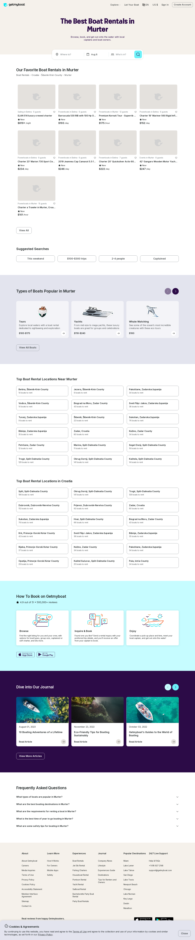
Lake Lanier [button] (128, 865)
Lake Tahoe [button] (128, 870)
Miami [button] (126, 861)
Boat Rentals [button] (78, 861)
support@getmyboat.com (160, 870)
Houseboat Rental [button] (81, 875)
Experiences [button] (79, 853)
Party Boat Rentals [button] (81, 901)
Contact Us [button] (26, 906)
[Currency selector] (155, 5)
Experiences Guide (106, 870)
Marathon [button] (127, 908)
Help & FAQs (154, 861)
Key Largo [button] (128, 899)
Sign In (165, 4)
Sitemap (25, 901)
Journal (102, 853)
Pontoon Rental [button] (79, 880)
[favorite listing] (54, 112)
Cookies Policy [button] (28, 884)
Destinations (103, 875)
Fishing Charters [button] (80, 870)
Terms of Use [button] (80, 931)
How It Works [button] (53, 861)
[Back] (168, 291)
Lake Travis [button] (128, 880)
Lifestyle (101, 865)
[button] (131, 4)
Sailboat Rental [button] (79, 889)
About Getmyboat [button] (29, 861)
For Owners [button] (52, 865)
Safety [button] (50, 875)
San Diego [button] (128, 875)
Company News (105, 861)
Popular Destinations (134, 853)
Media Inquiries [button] (28, 870)
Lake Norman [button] (129, 894)
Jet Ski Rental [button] (79, 865)
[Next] (175, 291)
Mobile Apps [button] (52, 870)
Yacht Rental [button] (78, 884)
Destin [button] (126, 903)
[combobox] (68, 54)
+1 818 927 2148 (156, 865)
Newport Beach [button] (130, 884)
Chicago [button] (127, 889)
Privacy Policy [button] (45, 934)
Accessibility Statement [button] (32, 889)
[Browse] (115, 5)
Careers (25, 865)
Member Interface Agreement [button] (30, 895)
